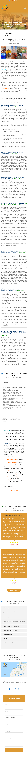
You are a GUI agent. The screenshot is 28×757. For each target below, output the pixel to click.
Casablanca (5, 68)
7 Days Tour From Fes (15, 490)
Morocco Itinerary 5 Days (12, 459)
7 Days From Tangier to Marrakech (15, 489)
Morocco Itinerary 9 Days (12, 474)
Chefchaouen (4, 69)
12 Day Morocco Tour (12, 480)
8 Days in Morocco (12, 471)
